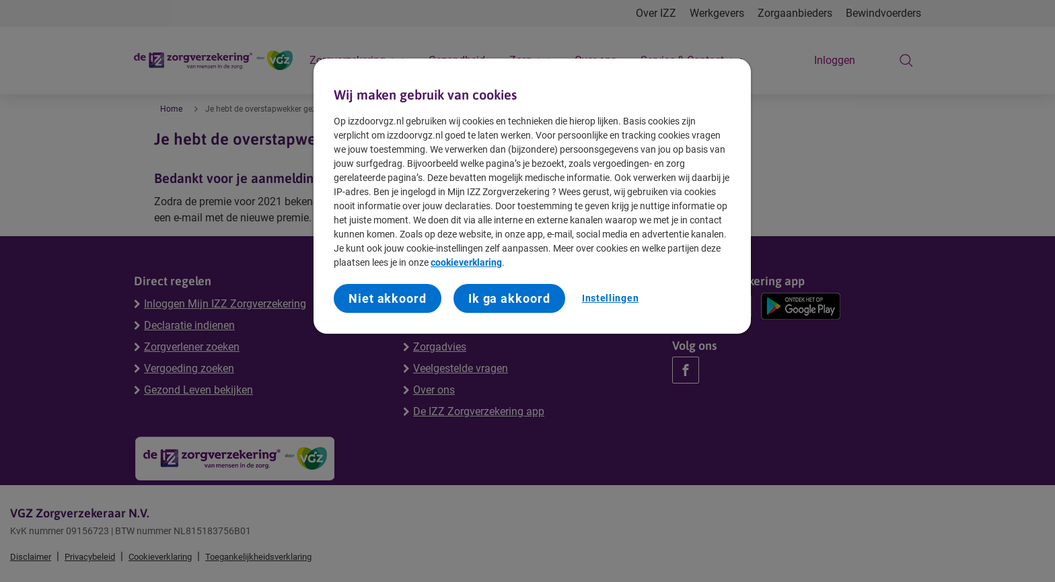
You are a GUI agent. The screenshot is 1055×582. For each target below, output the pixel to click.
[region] (532, 196)
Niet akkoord (388, 298)
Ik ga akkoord (509, 298)
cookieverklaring (466, 262)
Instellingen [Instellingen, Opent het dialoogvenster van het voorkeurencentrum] (610, 298)
